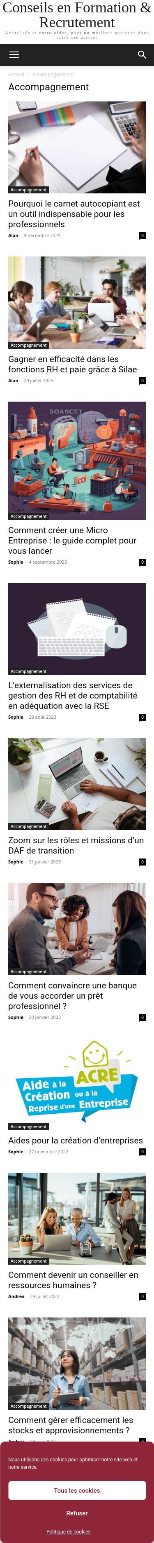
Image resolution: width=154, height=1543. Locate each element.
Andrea (16, 1296)
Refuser (76, 1513)
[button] (14, 55)
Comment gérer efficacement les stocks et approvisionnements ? (70, 1425)
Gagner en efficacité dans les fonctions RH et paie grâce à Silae (72, 364)
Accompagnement (28, 190)
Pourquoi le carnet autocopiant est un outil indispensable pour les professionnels (74, 214)
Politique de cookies (68, 1532)
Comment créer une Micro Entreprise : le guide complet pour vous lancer (72, 540)
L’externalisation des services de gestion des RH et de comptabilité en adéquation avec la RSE (73, 695)
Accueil (16, 74)
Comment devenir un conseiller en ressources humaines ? (73, 1280)
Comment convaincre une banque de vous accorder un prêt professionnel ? (72, 996)
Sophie (15, 562)
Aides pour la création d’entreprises (75, 1140)
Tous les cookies (77, 1490)
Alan (13, 235)
